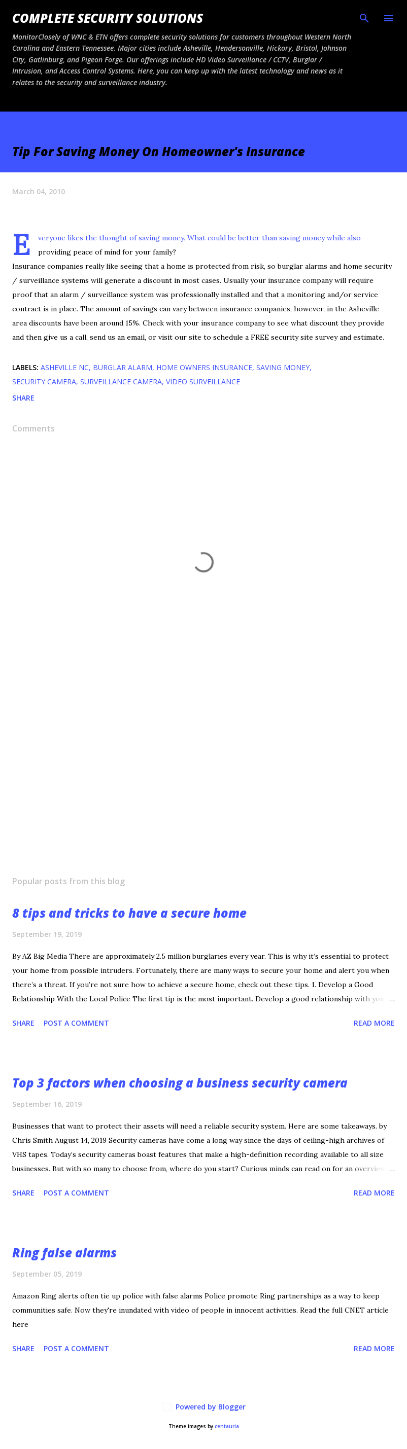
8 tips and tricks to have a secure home (129, 912)
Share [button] (23, 398)
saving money (283, 367)
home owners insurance (204, 367)
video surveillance (203, 381)
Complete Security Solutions (107, 18)
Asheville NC (65, 367)
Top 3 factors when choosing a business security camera (180, 1082)
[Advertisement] (203, 772)
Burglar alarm (122, 367)
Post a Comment (76, 1023)
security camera (44, 381)
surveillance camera (121, 381)
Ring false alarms (64, 1252)
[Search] (364, 18)
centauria (227, 1426)
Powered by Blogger (203, 1406)
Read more (374, 1023)
